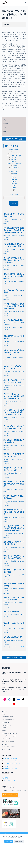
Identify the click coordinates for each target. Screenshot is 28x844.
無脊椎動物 (14, 173)
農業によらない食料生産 (11, 611)
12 (26, 646)
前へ (8, 647)
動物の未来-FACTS (6, 722)
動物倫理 (14, 161)
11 (24, 646)
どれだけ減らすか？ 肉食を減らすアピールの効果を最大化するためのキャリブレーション (13, 412)
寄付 (3, 714)
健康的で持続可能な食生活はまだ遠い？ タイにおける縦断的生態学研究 (13, 276)
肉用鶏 (14, 187)
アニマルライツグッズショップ (11, 763)
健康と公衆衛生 (14, 158)
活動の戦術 (14, 165)
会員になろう (5, 727)
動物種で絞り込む (14, 171)
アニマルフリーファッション (11, 766)
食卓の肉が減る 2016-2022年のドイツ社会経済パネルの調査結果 (13, 484)
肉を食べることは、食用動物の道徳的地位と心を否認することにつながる (13, 352)
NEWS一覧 (4, 711)
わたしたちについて (6, 725)
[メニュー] (25, 3)
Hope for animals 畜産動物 (10, 758)
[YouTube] (14, 704)
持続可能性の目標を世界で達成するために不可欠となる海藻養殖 (13, 512)
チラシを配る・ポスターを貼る (9, 736)
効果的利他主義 (14, 159)
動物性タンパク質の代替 (14, 163)
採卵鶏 (14, 181)
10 (21, 646)
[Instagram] (4, 699)
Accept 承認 (9, 841)
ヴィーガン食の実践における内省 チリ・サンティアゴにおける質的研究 (13, 322)
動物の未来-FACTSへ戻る (14, 139)
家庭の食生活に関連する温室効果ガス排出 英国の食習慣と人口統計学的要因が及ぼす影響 (13, 230)
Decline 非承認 (18, 841)
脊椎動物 (14, 179)
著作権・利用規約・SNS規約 (8, 747)
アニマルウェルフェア (14, 154)
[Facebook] (9, 699)
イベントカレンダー (6, 738)
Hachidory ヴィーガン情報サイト (12, 761)
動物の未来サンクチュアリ (8, 719)
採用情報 (4, 730)
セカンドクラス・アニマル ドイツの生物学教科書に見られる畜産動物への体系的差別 (13, 528)
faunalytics (14, 152)
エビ (14, 175)
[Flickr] (18, 699)
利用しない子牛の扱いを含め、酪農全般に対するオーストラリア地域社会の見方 (13, 260)
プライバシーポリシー (7, 749)
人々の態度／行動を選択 (14, 156)
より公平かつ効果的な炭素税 (12, 637)
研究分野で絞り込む (14, 149)
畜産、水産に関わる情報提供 (8, 741)
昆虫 (14, 177)
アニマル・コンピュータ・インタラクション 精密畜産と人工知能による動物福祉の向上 (13, 396)
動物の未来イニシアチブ (7, 716)
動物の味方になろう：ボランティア (10, 733)
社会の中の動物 (14, 167)
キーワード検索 (14, 194)
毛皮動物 (14, 183)
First (5, 646)
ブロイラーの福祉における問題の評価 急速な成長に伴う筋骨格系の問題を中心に (13, 306)
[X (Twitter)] (14, 699)
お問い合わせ (5, 744)
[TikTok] (23, 699)
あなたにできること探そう (10, 780)
